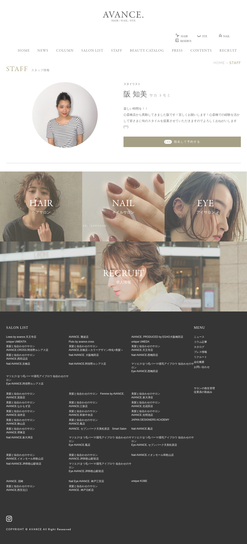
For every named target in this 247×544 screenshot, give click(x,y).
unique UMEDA (140, 341)
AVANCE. (123, 15)
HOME (24, 51)
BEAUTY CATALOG (147, 51)
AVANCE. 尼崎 (14, 481)
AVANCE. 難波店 (79, 336)
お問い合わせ (202, 367)
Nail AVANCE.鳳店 (142, 428)
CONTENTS (201, 51)
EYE (202, 36)
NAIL (224, 36)
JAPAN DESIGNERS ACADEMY (150, 419)
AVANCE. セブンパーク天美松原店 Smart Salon (98, 428)
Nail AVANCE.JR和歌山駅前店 (23, 463)
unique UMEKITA (16, 341)
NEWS (42, 51)
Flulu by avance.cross (81, 341)
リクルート (200, 357)
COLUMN (65, 51)
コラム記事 (200, 341)
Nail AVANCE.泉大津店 (19, 437)
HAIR (181, 36)
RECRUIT (228, 51)
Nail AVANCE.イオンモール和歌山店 (152, 455)
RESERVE (183, 41)
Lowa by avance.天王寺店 (21, 336)
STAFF (116, 51)
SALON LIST (92, 51)
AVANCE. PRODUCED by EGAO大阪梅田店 (157, 336)
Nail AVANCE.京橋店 (18, 363)
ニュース (199, 336)
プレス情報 (200, 351)
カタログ (199, 346)
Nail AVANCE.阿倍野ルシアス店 (87, 363)
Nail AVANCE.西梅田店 (144, 355)
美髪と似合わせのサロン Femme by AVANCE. (96, 393)
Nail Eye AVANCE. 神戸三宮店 (86, 481)
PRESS (177, 51)
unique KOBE (139, 481)
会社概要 (199, 362)
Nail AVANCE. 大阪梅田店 (84, 355)
